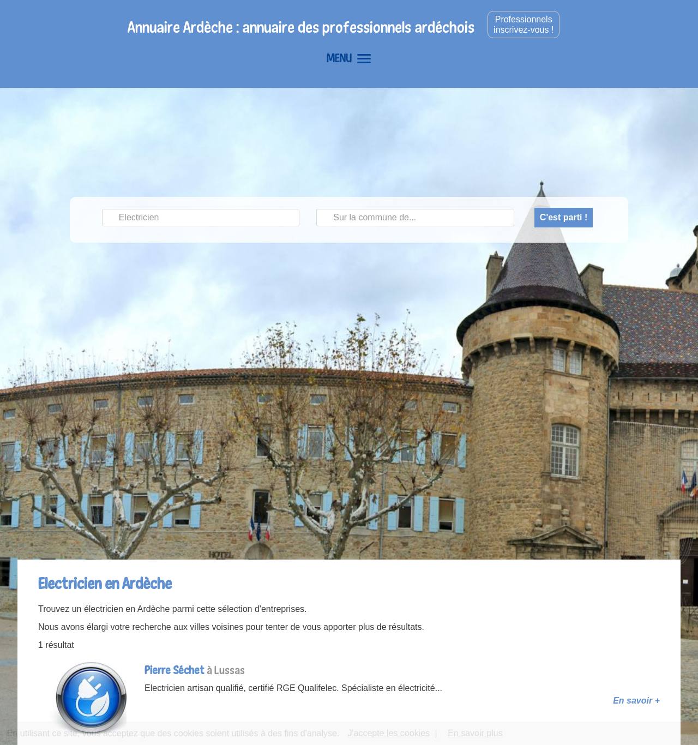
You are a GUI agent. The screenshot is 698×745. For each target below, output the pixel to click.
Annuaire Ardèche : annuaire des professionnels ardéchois (301, 27)
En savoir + (636, 700)
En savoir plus (475, 733)
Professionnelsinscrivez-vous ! (523, 24)
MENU (349, 58)
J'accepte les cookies (388, 733)
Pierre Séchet (174, 670)
